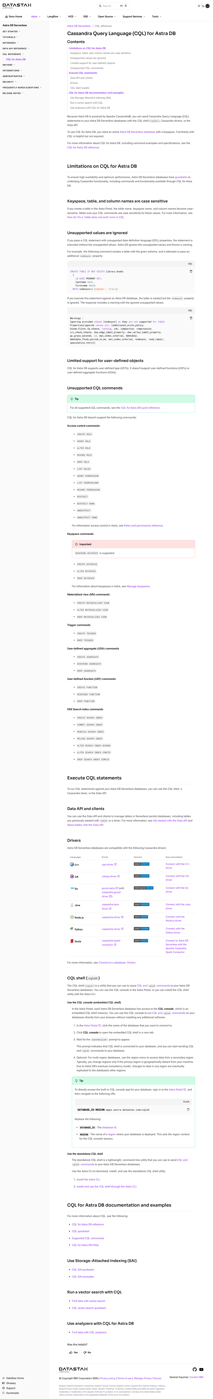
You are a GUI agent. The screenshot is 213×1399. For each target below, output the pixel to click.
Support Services (134, 16)
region (112, 1134)
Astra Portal (91, 1025)
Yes (73, 1352)
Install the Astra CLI (88, 1179)
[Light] (199, 6)
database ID (109, 1127)
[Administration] (24, 76)
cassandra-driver (111, 917)
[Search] (113, 6)
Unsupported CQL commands (86, 68)
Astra (36, 16)
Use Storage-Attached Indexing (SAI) (90, 97)
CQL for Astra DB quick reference (140, 407)
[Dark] (203, 6)
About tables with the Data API (85, 824)
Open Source (107, 16)
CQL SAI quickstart (83, 1269)
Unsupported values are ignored (88, 58)
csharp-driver (109, 876)
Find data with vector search (88, 1301)
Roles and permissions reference (143, 525)
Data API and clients (81, 78)
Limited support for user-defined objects (92, 63)
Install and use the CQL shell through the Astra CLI (106, 1186)
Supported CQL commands (88, 1238)
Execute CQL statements (83, 73)
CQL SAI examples (83, 1276)
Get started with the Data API (170, 820)
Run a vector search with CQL (86, 102)
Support (8, 1388)
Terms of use (124, 1378)
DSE (87, 16)
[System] (208, 6)
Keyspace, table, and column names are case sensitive (100, 53)
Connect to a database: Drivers (117, 962)
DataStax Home (13, 1378)
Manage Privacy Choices (147, 1378)
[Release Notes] (24, 93)
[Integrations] (24, 70)
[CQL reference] (24, 54)
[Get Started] (24, 31)
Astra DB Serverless (79, 26)
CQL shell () (83, 978)
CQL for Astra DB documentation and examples (96, 92)
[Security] (24, 82)
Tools (157, 16)
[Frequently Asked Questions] (24, 87)
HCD (72, 16)
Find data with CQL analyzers (89, 1332)
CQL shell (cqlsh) (79, 88)
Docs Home (13, 16)
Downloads (10, 1393)
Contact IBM (196, 1377)
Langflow (54, 16)
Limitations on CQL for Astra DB (87, 48)
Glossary (9, 1383)
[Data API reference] (24, 48)
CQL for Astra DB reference (83, 147)
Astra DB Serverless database (137, 131)
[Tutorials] (24, 37)
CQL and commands (153, 985)
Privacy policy (107, 1378)
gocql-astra (108, 888)
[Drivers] (24, 65)
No (87, 1352)
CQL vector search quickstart (89, 1308)
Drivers (74, 83)
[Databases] (24, 43)
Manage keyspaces (138, 586)
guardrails (181, 177)
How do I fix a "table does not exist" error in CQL (95, 217)
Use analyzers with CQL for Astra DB (90, 107)
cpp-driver (107, 864)
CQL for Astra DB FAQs (85, 1245)
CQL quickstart (80, 1231)
